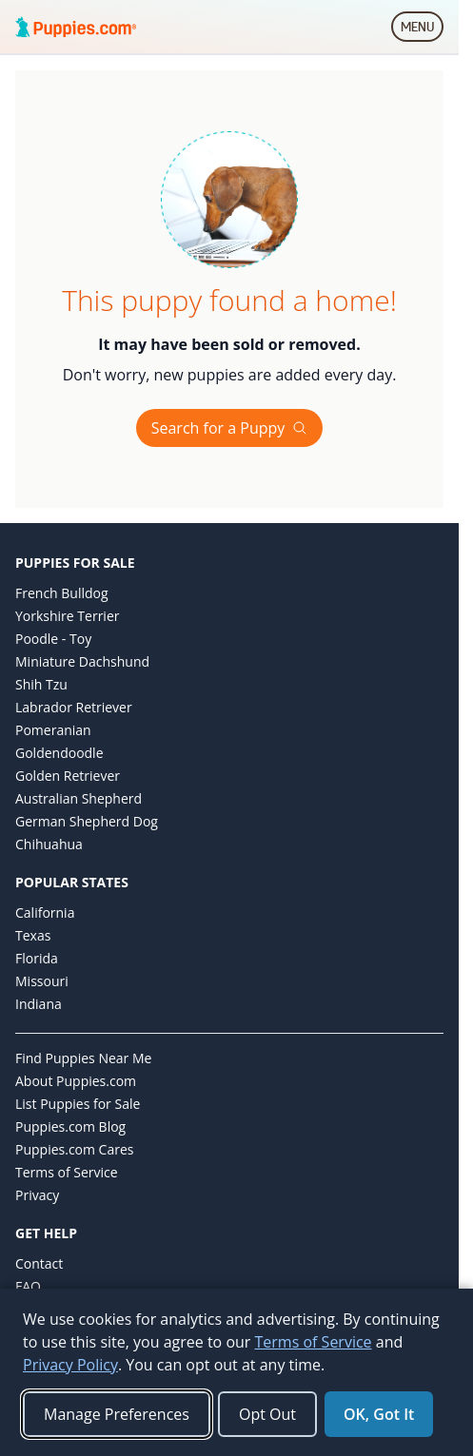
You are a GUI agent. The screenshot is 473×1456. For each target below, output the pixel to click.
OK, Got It (379, 1414)
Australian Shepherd (78, 798)
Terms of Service (66, 1172)
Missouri (42, 981)
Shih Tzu (41, 684)
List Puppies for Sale (77, 1104)
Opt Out (267, 1414)
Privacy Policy (70, 1364)
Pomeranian (53, 730)
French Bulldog (61, 593)
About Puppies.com (75, 1081)
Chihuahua (49, 844)
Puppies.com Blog (70, 1126)
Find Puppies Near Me (83, 1058)
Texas (32, 935)
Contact (39, 1263)
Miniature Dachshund (82, 661)
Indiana (38, 1004)
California (44, 912)
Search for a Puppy (229, 427)
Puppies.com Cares (74, 1149)
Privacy (37, 1195)
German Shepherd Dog (86, 821)
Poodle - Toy (53, 639)
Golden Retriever (67, 776)
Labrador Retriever (73, 707)
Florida (36, 958)
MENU (422, 30)
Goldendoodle (59, 753)
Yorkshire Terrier (67, 616)
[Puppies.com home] (76, 26)
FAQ (28, 1286)
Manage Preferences (116, 1414)
